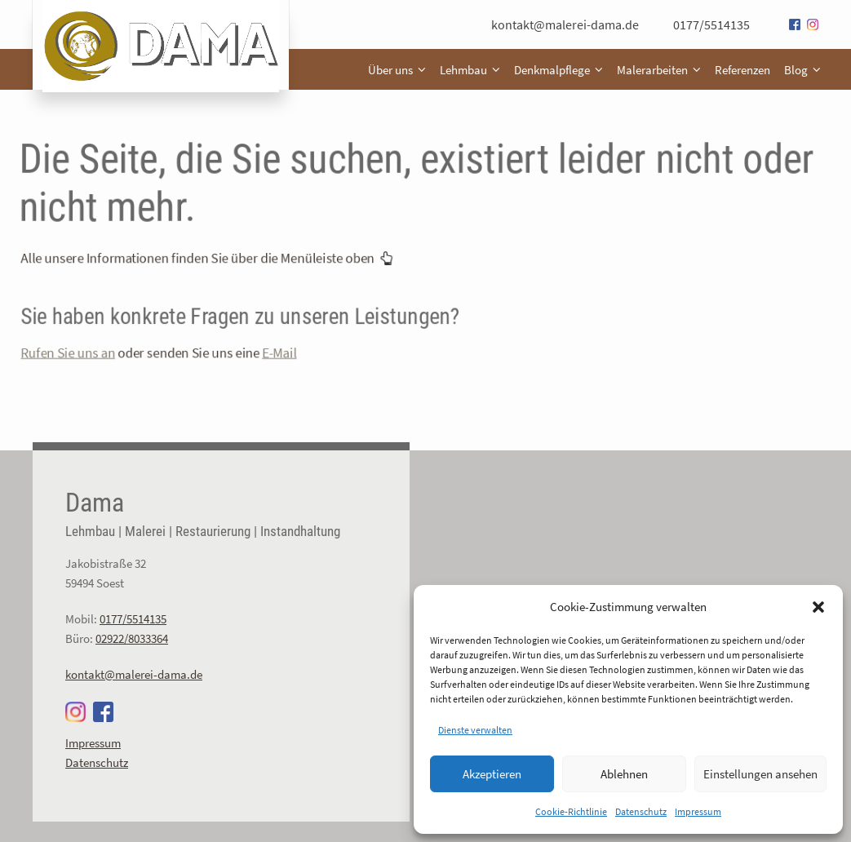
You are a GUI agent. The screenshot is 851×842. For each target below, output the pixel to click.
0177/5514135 (711, 24)
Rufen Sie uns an (110, 340)
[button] (818, 607)
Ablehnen (624, 774)
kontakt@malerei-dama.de (565, 24)
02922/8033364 (131, 638)
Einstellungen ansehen (760, 774)
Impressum (698, 811)
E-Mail (296, 340)
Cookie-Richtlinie (571, 811)
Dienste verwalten (475, 730)
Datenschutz (641, 811)
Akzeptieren (492, 774)
